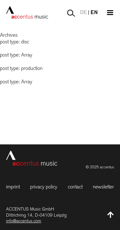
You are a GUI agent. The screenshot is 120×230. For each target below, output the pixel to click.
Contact (75, 187)
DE (83, 12)
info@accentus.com (23, 220)
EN (94, 12)
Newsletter (103, 187)
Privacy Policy (43, 187)
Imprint (13, 187)
